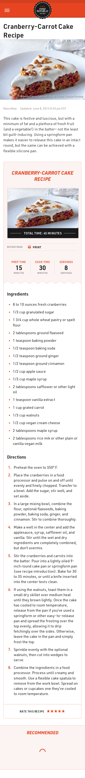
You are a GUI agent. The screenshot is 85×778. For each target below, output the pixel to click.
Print (34, 247)
